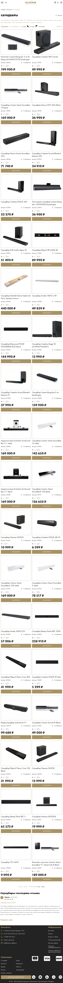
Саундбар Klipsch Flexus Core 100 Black (15, 769)
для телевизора (5, 20)
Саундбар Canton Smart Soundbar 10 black (15, 106)
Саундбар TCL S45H (9, 862)
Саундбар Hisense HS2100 (12, 537)
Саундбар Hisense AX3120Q (44, 816)
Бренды (3, 967)
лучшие (17, 20)
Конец (43, 887)
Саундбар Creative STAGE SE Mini (46, 677)
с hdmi (13, 22)
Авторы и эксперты (6, 973)
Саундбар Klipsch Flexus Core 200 (15, 677)
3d (25, 20)
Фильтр (59, 15)
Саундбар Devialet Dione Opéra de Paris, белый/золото (15, 297)
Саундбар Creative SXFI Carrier (45, 56)
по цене (24, 26)
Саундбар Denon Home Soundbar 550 (15, 154)
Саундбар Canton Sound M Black (46, 722)
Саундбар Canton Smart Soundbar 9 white (46, 584)
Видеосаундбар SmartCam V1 (14, 722)
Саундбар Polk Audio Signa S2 (14, 250)
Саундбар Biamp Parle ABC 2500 (46, 631)
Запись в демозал (7, 940)
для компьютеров (6, 22)
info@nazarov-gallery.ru (9, 943)
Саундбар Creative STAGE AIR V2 (46, 537)
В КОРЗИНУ (16, 74)
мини (12, 20)
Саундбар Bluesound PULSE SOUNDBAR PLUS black (12, 345)
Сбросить (59, 26)
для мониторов (37, 20)
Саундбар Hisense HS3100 (43, 768)
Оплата (50, 934)
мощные (50, 20)
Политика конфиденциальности (54, 946)
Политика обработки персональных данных (54, 951)
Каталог (3, 970)
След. (38, 887)
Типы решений (20, 970)
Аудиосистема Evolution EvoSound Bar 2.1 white (15, 442)
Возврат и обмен (53, 937)
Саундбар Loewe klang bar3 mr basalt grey (45, 393)
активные (32, 22)
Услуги (18, 960)
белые (21, 20)
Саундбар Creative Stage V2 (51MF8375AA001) (44, 345)
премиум (45, 20)
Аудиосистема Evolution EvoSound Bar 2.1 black (15, 490)
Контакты (3, 964)
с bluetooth (29, 20)
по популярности (15, 26)
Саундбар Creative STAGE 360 (14, 201)
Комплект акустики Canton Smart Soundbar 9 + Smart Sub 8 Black (46, 863)
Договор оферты (53, 943)
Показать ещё (6, 920)
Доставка (51, 931)
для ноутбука (58, 20)
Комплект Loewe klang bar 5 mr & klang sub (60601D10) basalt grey (15, 58)
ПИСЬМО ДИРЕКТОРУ (16, 977)
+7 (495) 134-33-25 (8, 937)
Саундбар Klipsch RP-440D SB (45, 250)
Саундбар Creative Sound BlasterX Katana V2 (15, 393)
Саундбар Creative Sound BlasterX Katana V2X (46, 154)
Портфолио (19, 964)
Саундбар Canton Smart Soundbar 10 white (46, 442)
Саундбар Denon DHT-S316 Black (46, 105)
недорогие (39, 22)
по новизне (42, 26)
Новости (18, 967)
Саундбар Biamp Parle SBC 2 (13, 816)
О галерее (4, 960)
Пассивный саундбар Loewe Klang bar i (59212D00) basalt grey (47, 203)
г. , (12, 931)
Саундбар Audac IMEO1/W (44, 295)
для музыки (19, 22)
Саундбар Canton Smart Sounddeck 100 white (11, 584)
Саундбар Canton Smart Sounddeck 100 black (42, 490)
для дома (26, 22)
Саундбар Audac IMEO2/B (13, 631)
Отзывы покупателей (54, 940)
